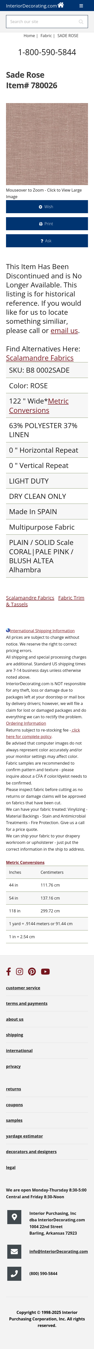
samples (14, 1120)
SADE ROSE (67, 35)
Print (49, 223)
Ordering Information (26, 723)
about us (15, 1019)
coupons (14, 1104)
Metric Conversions (39, 405)
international (19, 1050)
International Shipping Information (40, 630)
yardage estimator (24, 1136)
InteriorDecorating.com (35, 4)
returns (13, 1089)
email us (64, 330)
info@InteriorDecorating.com (58, 1251)
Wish (48, 206)
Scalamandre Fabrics (40, 357)
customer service (23, 988)
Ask (48, 241)
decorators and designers (31, 1151)
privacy (13, 1066)
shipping (14, 1035)
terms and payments (26, 1003)
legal (11, 1167)
